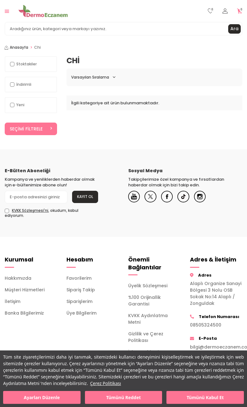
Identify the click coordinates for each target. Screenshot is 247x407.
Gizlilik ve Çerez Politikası (145, 337)
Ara (234, 28)
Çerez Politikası (105, 383)
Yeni (17, 104)
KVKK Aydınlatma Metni (148, 318)
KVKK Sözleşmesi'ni (30, 210)
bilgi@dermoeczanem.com (216, 347)
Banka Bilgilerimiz (24, 313)
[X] (151, 197)
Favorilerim (79, 278)
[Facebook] (169, 197)
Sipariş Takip (80, 290)
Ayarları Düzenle (42, 397)
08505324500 (205, 325)
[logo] (43, 11)
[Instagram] (203, 197)
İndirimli (20, 84)
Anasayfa (16, 47)
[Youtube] (134, 197)
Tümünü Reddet (123, 397)
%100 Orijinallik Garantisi (144, 300)
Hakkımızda (18, 278)
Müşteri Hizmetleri (25, 290)
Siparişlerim (79, 301)
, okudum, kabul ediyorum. (41, 213)
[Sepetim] (239, 11)
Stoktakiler (23, 64)
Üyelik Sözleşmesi (147, 286)
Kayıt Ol (85, 196)
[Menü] (7, 11)
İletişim (12, 301)
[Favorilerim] (210, 11)
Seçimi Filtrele (31, 129)
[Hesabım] (225, 11)
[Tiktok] (186, 197)
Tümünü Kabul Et (205, 397)
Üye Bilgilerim (81, 313)
